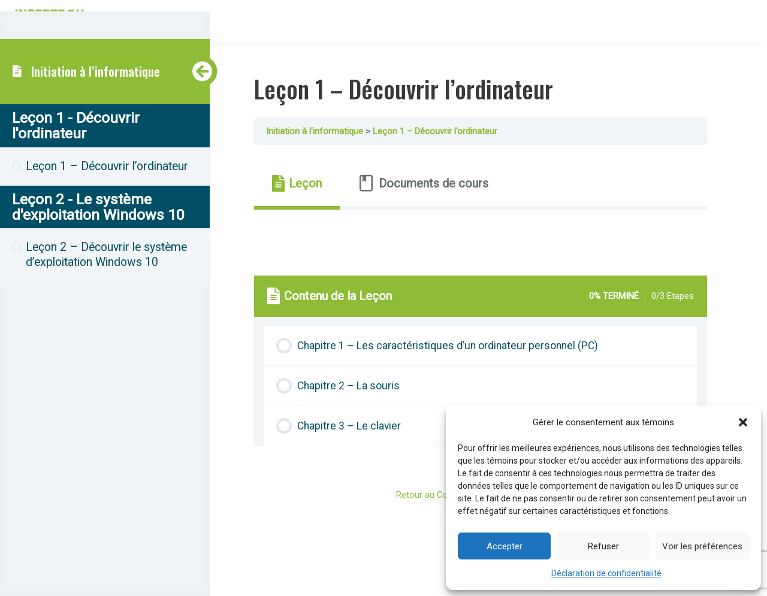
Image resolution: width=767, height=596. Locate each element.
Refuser (603, 546)
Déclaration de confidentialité (606, 573)
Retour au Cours (436, 494)
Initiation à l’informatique (95, 74)
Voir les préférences (702, 546)
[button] (743, 422)
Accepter (505, 546)
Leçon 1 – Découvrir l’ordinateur (450, 131)
